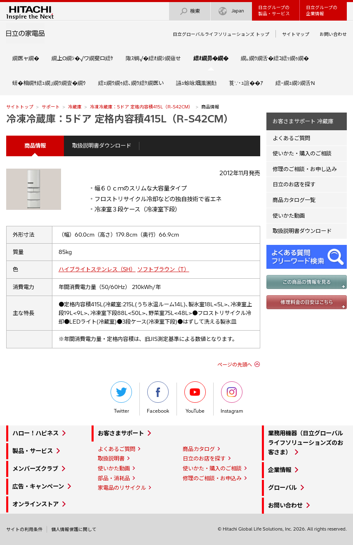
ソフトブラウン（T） (163, 269)
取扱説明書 (111, 458)
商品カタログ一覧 (294, 200)
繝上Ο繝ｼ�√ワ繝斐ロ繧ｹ (82, 58)
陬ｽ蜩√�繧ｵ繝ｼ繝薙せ (153, 58)
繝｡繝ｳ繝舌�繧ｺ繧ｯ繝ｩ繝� (275, 58)
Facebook (158, 397)
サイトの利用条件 (24, 529)
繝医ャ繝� (25, 58)
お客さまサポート (121, 433)
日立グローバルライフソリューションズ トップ (221, 34)
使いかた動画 (289, 215)
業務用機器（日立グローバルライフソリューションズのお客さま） (305, 443)
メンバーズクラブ (35, 468)
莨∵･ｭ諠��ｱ (246, 83)
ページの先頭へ (234, 365)
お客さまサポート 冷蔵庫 (303, 121)
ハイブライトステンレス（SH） (97, 269)
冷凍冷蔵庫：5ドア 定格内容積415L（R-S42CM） (141, 107)
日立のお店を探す (294, 184)
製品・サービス (32, 451)
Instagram (232, 397)
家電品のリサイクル (122, 487)
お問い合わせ (333, 34)
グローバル (282, 487)
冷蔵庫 (75, 107)
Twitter (121, 397)
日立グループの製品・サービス (274, 10)
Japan (231, 11)
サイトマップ (295, 34)
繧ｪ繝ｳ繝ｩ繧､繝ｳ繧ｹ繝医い (131, 83)
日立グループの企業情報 (321, 10)
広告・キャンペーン (38, 486)
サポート (51, 107)
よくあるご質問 (291, 138)
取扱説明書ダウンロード (101, 145)
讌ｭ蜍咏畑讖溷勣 (196, 83)
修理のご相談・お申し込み (305, 169)
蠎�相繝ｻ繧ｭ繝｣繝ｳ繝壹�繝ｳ (49, 83)
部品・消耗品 (114, 478)
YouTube (195, 397)
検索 (189, 11)
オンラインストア (35, 504)
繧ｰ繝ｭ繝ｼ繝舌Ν (295, 83)
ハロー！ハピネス (35, 433)
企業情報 (279, 470)
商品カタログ (199, 449)
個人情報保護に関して (73, 529)
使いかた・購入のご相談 (302, 153)
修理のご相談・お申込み (212, 478)
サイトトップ (19, 107)
